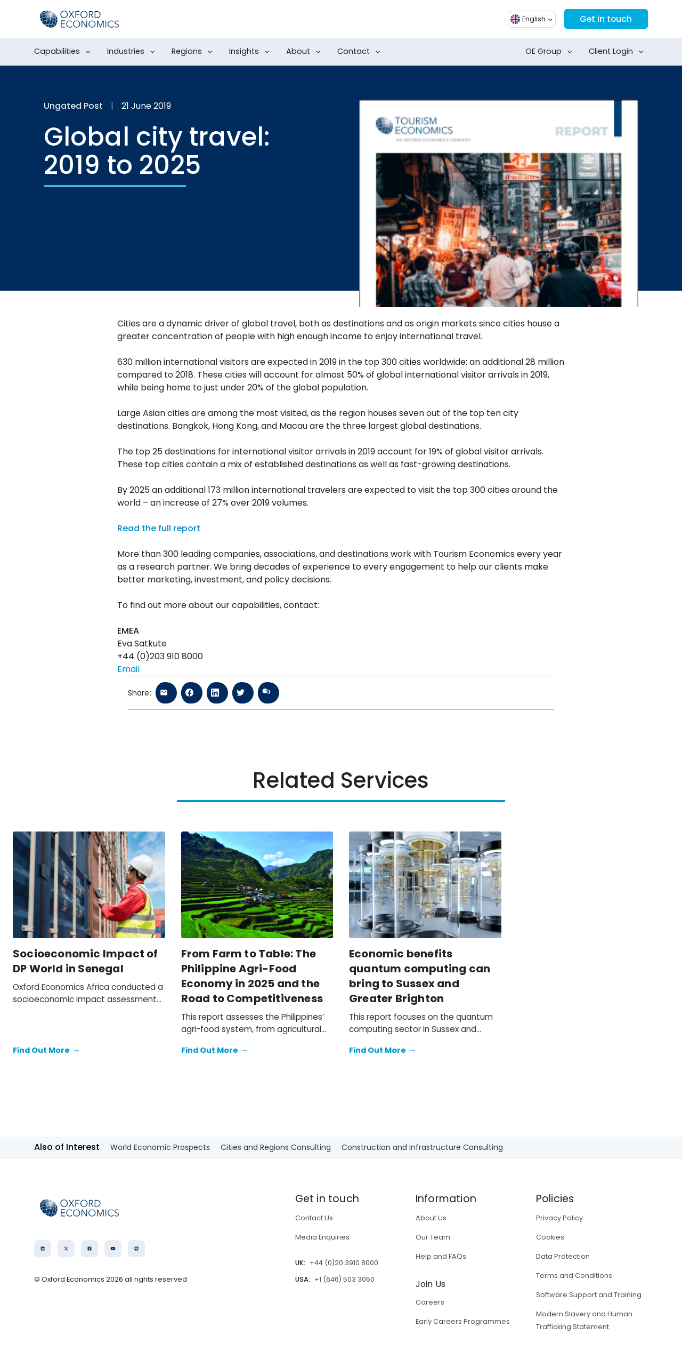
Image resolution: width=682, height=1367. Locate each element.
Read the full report (158, 528)
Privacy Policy (559, 1217)
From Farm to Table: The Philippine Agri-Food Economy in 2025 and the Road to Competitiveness (252, 976)
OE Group (551, 52)
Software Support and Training (589, 1294)
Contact (361, 52)
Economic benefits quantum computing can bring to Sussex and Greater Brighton (419, 976)
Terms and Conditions (574, 1275)
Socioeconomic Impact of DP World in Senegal (85, 961)
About (305, 52)
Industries (133, 52)
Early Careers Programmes (463, 1321)
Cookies (550, 1237)
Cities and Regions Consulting (276, 1147)
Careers (430, 1302)
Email (128, 669)
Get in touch (605, 19)
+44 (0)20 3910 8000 (344, 1262)
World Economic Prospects (160, 1147)
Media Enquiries (322, 1237)
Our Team (433, 1237)
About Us (431, 1217)
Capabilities (64, 52)
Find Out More (46, 1051)
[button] (530, 19)
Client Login (618, 52)
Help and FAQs (441, 1256)
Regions (194, 52)
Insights (251, 52)
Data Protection (563, 1256)
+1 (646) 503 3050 (344, 1279)
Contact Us (314, 1217)
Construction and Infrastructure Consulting (422, 1147)
